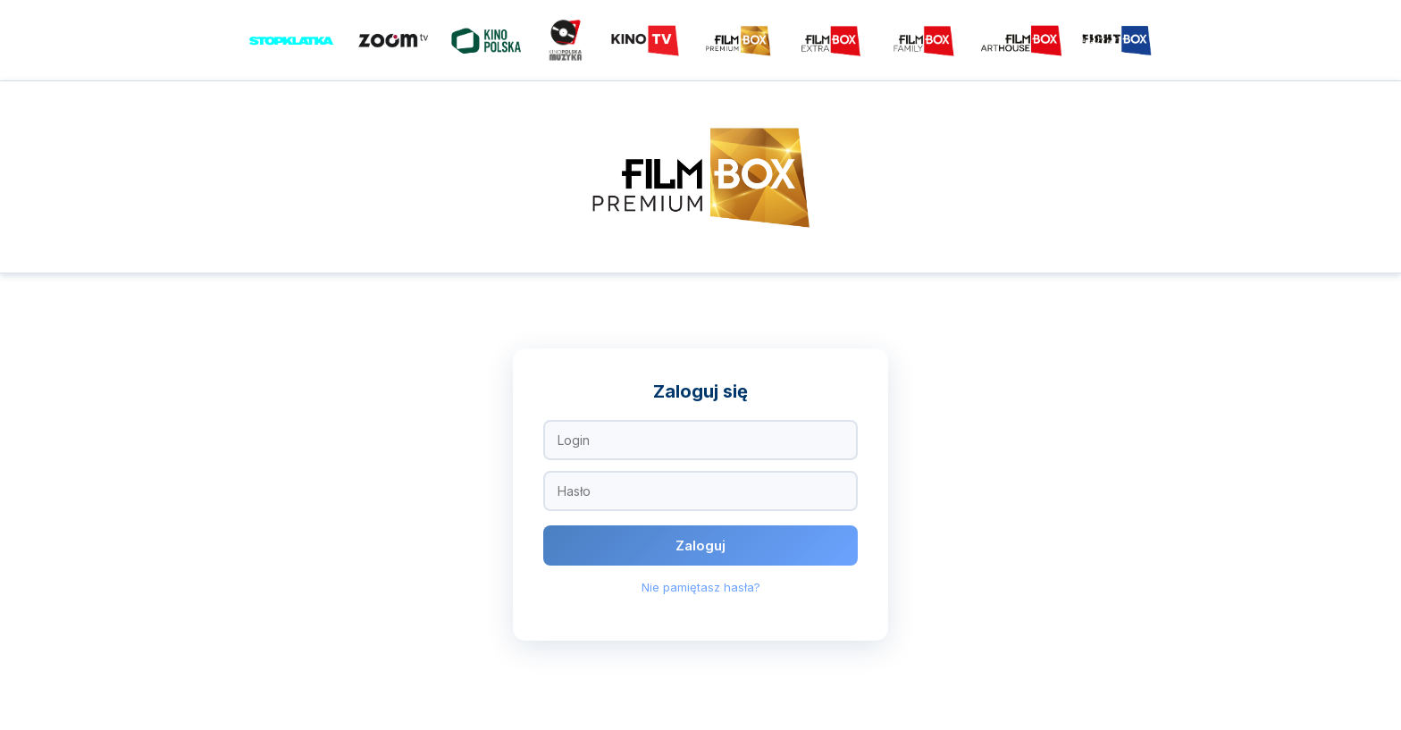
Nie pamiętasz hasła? (701, 587)
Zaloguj (700, 545)
